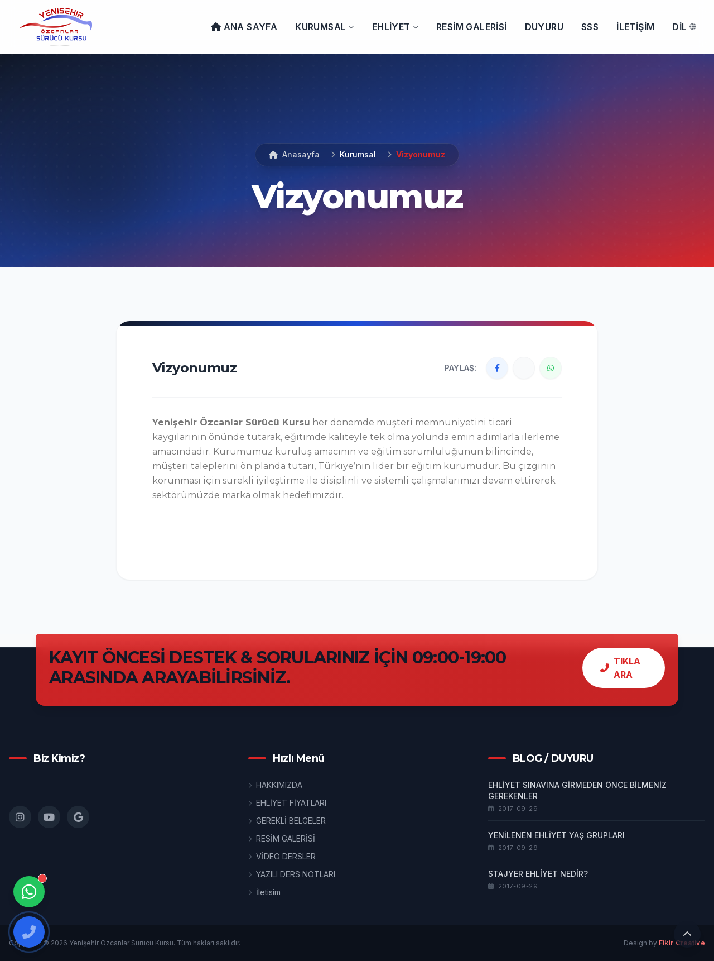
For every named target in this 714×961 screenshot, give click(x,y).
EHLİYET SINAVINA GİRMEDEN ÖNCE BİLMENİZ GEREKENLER (577, 790)
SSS (590, 26)
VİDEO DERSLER (282, 856)
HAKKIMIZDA (275, 785)
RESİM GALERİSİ (281, 838)
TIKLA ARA (620, 668)
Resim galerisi (471, 26)
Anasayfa (294, 154)
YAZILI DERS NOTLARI (291, 874)
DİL (684, 26)
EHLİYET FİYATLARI (287, 802)
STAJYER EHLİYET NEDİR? (538, 873)
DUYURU (544, 26)
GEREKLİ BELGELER (287, 820)
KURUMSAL (324, 26)
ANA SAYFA (244, 26)
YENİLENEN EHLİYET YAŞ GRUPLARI (556, 835)
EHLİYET (395, 26)
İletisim (264, 892)
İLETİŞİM (635, 26)
